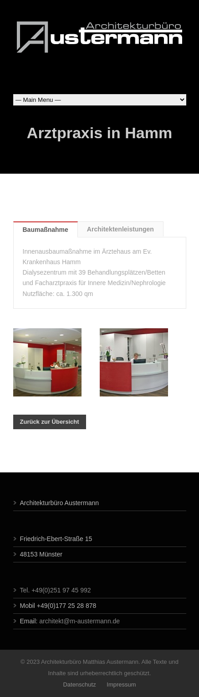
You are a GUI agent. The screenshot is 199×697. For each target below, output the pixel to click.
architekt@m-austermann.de (79, 621)
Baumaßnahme (45, 229)
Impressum (120, 684)
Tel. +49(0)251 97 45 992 (55, 590)
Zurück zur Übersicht (49, 421)
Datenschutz (79, 684)
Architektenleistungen (120, 229)
